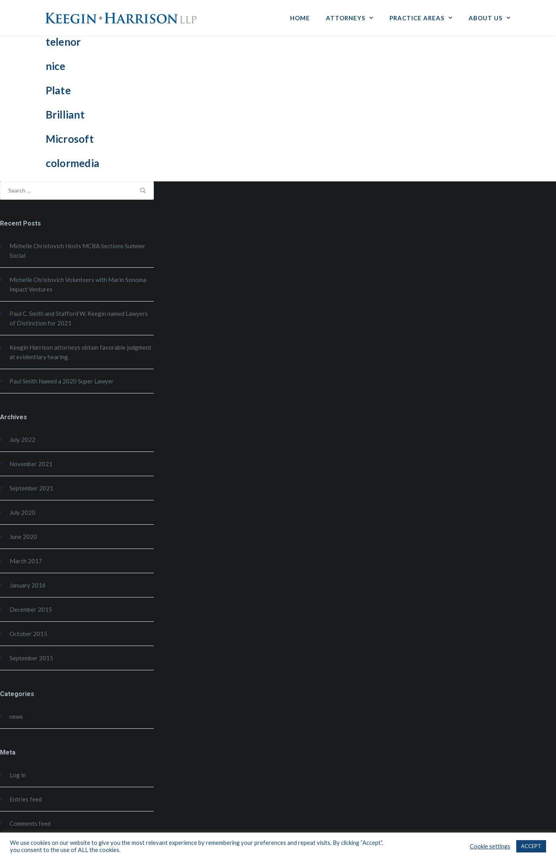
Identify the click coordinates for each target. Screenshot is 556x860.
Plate (58, 90)
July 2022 (22, 439)
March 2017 (26, 560)
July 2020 (22, 512)
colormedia (73, 163)
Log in (18, 774)
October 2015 (28, 633)
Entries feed (26, 799)
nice (56, 66)
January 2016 (28, 585)
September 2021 (31, 488)
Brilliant (65, 114)
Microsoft (70, 138)
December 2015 (31, 609)
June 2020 (23, 536)
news (16, 716)
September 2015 (31, 658)
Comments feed (30, 823)
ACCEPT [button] (531, 846)
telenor (63, 41)
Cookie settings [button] (490, 846)
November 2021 (31, 463)
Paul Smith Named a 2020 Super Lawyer (62, 381)
